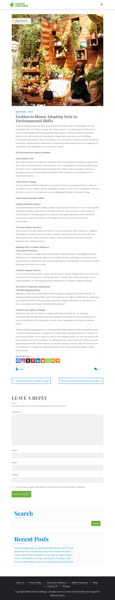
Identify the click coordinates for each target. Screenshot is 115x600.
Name (15, 449)
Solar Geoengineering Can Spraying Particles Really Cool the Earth (43, 547)
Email (15, 461)
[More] (58, 360)
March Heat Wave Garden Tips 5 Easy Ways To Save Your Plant (42, 550)
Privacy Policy (35, 581)
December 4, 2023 (24, 112)
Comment (17, 411)
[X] (28, 360)
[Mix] (53, 360)
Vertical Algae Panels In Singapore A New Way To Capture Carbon (43, 554)
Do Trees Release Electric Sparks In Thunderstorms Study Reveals (43, 561)
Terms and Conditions (56, 581)
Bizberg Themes (57, 594)
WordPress (82, 591)
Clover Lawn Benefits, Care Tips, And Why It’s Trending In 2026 (42, 557)
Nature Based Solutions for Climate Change (80, 381)
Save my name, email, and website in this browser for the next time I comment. (50, 486)
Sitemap (66, 585)
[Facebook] (18, 360)
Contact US (52, 585)
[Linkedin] (38, 360)
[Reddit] (43, 360)
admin (20, 369)
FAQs (95, 581)
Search (23, 512)
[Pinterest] (33, 360)
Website (15, 474)
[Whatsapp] (48, 360)
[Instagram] (23, 360)
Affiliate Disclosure (79, 581)
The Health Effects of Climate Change (32, 381)
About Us (20, 581)
